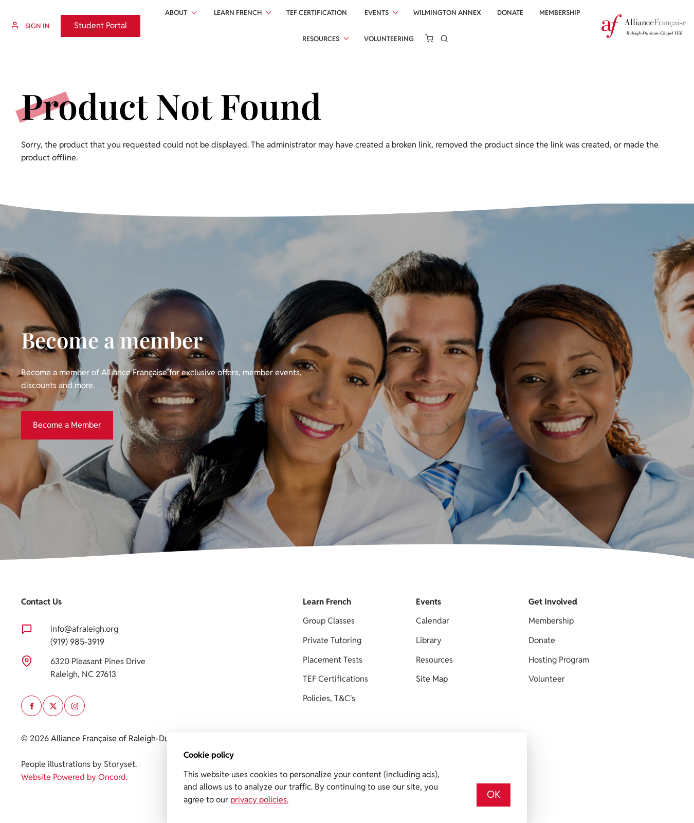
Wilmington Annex (447, 12)
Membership (559, 12)
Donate (510, 12)
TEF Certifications (335, 678)
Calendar (432, 620)
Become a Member (55, 417)
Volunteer (546, 678)
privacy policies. (259, 799)
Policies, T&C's (329, 698)
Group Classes (329, 620)
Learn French (238, 12)
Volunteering (389, 38)
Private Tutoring (332, 640)
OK (494, 794)
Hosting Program (558, 659)
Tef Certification (316, 12)
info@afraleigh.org (84, 629)
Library (429, 640)
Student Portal (87, 20)
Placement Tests (332, 659)
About (176, 12)
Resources (320, 38)
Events (376, 12)
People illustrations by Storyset (78, 764)
